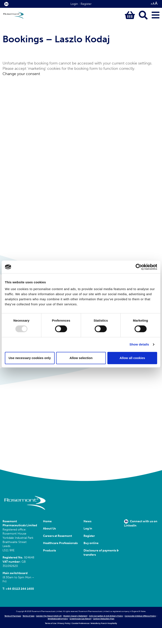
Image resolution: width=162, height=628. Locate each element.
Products (49, 550)
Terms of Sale (28, 616)
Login (74, 4)
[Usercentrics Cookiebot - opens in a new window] (138, 267)
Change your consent (21, 73)
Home (47, 521)
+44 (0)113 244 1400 (19, 589)
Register (86, 4)
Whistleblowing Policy (58, 619)
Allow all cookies (132, 358)
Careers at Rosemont (58, 536)
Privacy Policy (64, 623)
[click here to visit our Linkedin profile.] (5, 4)
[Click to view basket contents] (130, 15)
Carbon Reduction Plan (103, 619)
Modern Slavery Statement (75, 616)
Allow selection (80, 358)
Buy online (91, 543)
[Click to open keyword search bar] (143, 15)
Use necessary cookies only (30, 358)
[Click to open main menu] (155, 15)
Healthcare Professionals (60, 543)
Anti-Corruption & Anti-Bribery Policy (106, 616)
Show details (139, 344)
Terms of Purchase (12, 616)
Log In (88, 528)
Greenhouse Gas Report (80, 619)
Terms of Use (50, 623)
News (87, 521)
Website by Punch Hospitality (104, 623)
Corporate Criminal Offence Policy (140, 616)
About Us (49, 528)
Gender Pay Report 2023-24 (49, 616)
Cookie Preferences (80, 623)
